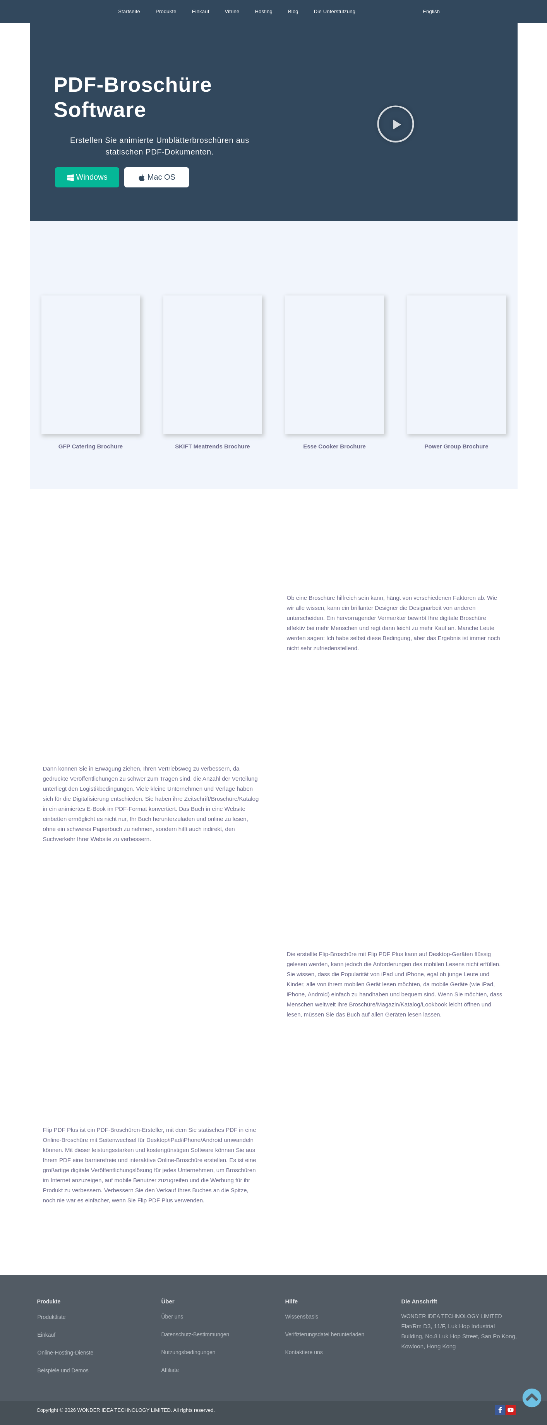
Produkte (166, 11)
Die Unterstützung (334, 11)
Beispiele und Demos (63, 1370)
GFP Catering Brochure (90, 446)
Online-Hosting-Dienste (66, 1352)
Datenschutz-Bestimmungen (195, 1334)
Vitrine (232, 11)
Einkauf (200, 11)
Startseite (129, 11)
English (431, 11)
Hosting (263, 11)
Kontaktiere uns (304, 1352)
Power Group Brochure (456, 446)
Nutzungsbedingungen (188, 1352)
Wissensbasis (302, 1316)
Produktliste (52, 1317)
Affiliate (170, 1370)
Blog (293, 11)
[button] (395, 124)
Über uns (172, 1316)
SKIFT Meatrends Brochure (212, 446)
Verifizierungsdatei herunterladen (325, 1334)
